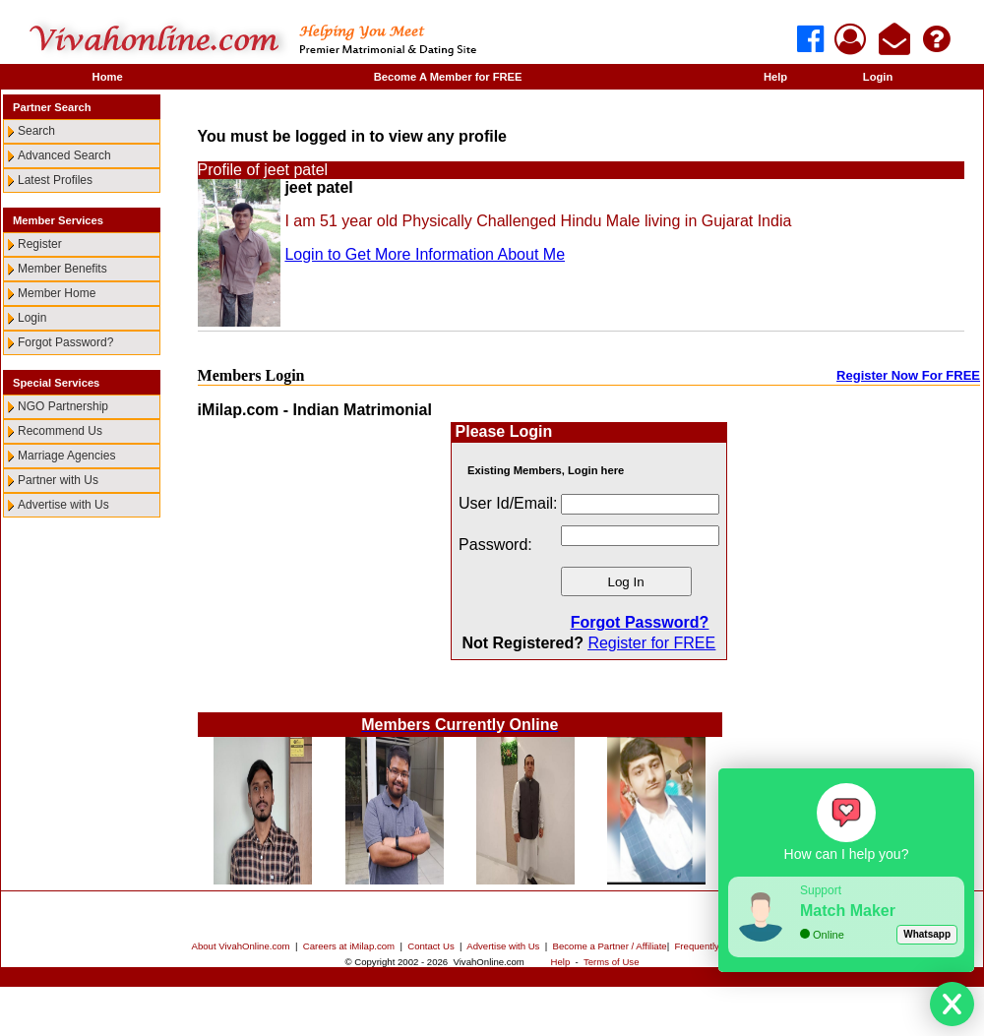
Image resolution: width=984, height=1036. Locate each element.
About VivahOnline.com (241, 946)
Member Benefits (62, 268)
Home (107, 77)
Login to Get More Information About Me (424, 254)
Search (36, 131)
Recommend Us (60, 431)
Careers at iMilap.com (349, 946)
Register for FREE (651, 643)
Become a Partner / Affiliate (610, 946)
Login (877, 77)
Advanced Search (64, 155)
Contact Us (430, 946)
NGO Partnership (63, 406)
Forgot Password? (65, 342)
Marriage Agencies (66, 455)
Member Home (56, 293)
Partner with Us (58, 480)
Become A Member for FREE (448, 77)
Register (40, 244)
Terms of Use (612, 961)
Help (775, 77)
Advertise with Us (63, 505)
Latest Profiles (55, 180)
